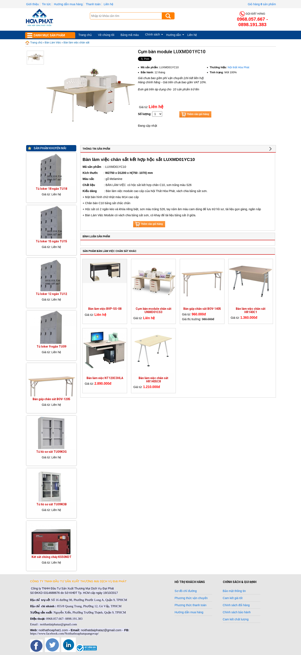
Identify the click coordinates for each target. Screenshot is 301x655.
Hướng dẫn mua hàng (68, 4)
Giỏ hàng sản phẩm (262, 4)
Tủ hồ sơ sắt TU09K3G (51, 451)
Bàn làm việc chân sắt (76, 42)
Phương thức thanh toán (190, 605)
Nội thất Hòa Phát (238, 67)
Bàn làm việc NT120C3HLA (105, 378)
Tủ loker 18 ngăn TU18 (51, 188)
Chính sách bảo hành (237, 612)
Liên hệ (108, 4)
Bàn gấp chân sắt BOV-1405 (202, 308)
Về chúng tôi (106, 35)
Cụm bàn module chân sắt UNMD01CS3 (153, 310)
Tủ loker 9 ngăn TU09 (51, 346)
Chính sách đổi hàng (236, 605)
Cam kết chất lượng (236, 619)
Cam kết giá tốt (233, 598)
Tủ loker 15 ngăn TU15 (51, 241)
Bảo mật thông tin (234, 591)
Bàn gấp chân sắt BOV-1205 (51, 399)
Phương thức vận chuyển (191, 598)
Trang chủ (85, 35)
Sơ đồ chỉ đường (186, 591)
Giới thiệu (32, 4)
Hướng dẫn (173, 35)
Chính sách (152, 34)
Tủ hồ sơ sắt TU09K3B (51, 504)
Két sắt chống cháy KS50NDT (51, 557)
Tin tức (46, 4)
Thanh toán (93, 4)
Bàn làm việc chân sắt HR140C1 (250, 310)
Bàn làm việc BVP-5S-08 (104, 308)
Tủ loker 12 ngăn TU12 (51, 294)
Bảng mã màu (130, 35)
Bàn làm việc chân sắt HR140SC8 (153, 379)
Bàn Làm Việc (53, 42)
